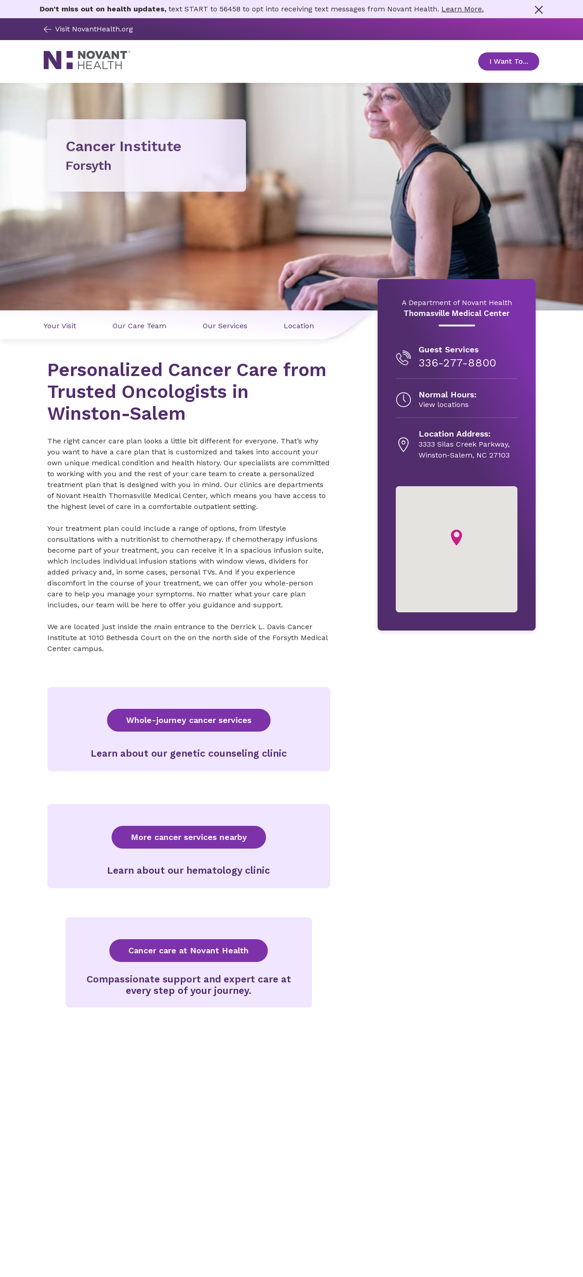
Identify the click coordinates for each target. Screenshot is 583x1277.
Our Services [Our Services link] (225, 325)
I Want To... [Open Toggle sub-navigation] (514, 61)
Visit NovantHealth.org (88, 29)
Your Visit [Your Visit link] (60, 325)
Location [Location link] (299, 325)
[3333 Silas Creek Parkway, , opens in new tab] (464, 445)
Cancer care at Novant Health (188, 950)
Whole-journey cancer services (188, 720)
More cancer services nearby (189, 837)
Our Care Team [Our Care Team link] (139, 325)
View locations (444, 404)
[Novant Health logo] (87, 66)
